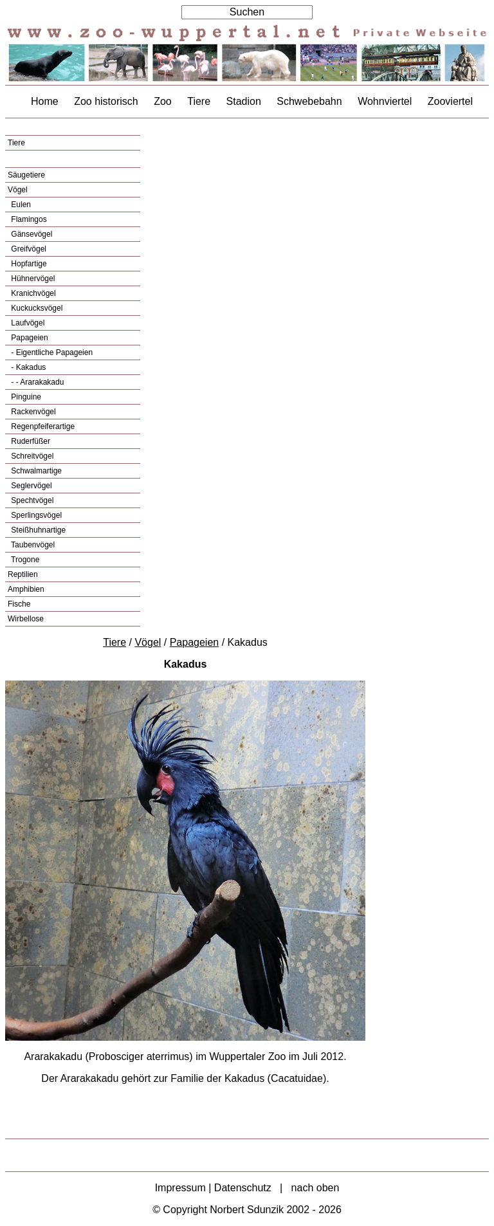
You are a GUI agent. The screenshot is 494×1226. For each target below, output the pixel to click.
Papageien (28, 337)
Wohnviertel (385, 101)
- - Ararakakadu (36, 382)
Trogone (24, 559)
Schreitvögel (31, 456)
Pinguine (25, 396)
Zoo (163, 101)
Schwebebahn (309, 101)
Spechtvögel (31, 500)
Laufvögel (26, 322)
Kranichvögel (32, 293)
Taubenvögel (32, 544)
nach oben (315, 1187)
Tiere (198, 101)
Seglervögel (30, 485)
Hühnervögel (32, 278)
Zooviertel (450, 101)
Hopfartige (28, 263)
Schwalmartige (35, 470)
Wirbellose (26, 618)
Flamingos (28, 219)
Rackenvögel (32, 411)
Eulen (20, 204)
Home (45, 101)
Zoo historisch (106, 101)
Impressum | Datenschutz (213, 1187)
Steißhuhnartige (37, 530)
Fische (19, 603)
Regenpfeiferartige (42, 426)
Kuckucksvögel (35, 308)
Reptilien (23, 574)
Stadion (243, 101)
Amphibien (26, 589)
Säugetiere (26, 174)
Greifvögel (27, 248)
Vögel (18, 189)
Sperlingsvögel (35, 515)
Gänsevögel (30, 234)
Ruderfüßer (29, 441)
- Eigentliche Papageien (51, 352)
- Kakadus (27, 367)
